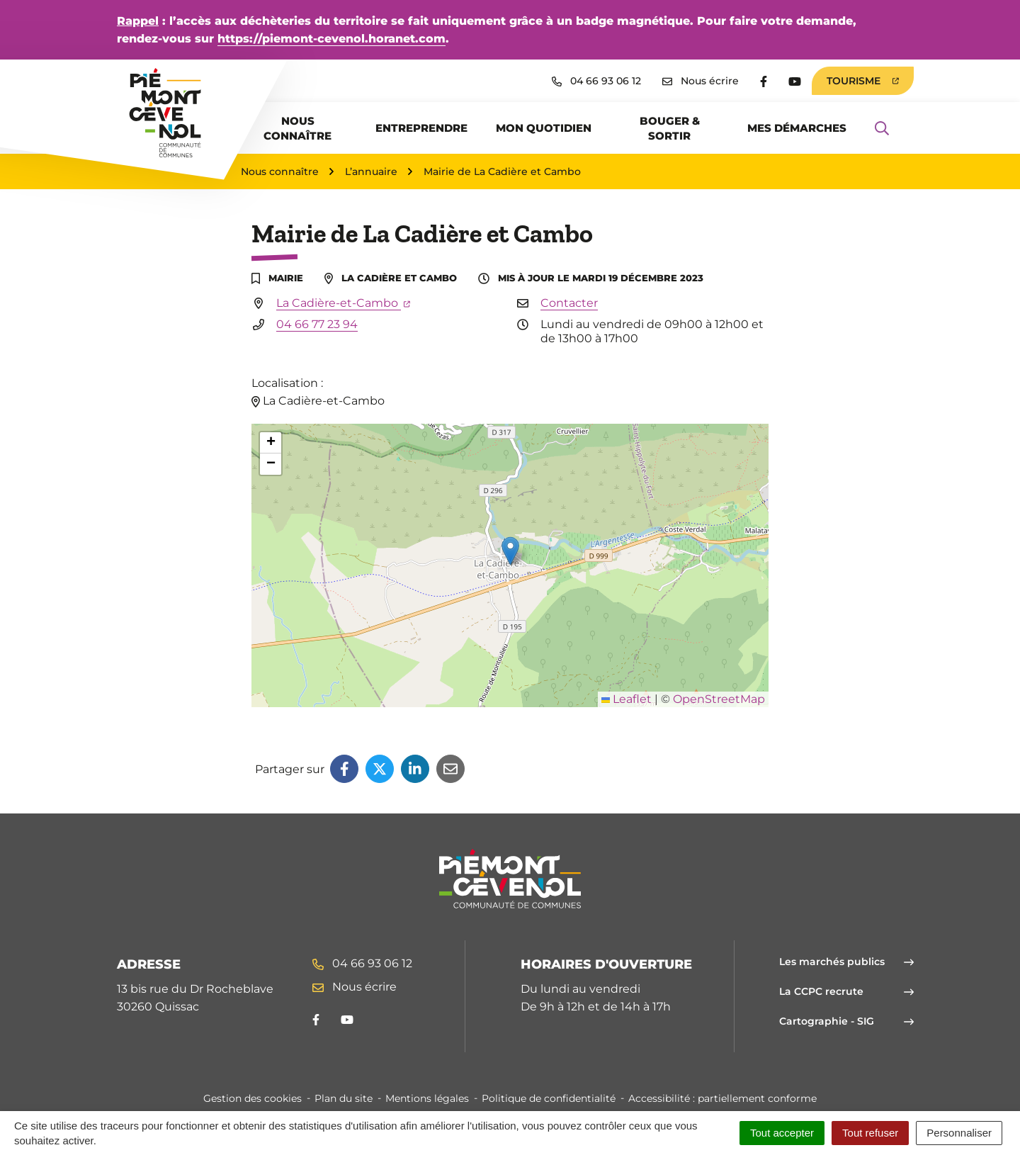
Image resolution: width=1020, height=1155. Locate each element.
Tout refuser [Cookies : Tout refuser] (870, 1133)
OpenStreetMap (719, 699)
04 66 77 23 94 (317, 324)
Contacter (569, 303)
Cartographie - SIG (846, 1021)
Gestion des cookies (252, 1098)
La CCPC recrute (846, 991)
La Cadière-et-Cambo (343, 303)
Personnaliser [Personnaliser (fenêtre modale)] (959, 1133)
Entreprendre (421, 128)
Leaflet (626, 699)
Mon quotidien (543, 128)
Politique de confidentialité (549, 1098)
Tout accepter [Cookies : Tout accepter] (782, 1133)
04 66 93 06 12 (362, 963)
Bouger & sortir (670, 128)
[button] (510, 550)
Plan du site (343, 1098)
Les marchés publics (846, 961)
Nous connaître (298, 128)
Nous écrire (354, 986)
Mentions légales (427, 1098)
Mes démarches (796, 128)
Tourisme (863, 80)
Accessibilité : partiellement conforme (722, 1098)
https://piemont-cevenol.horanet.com (331, 38)
